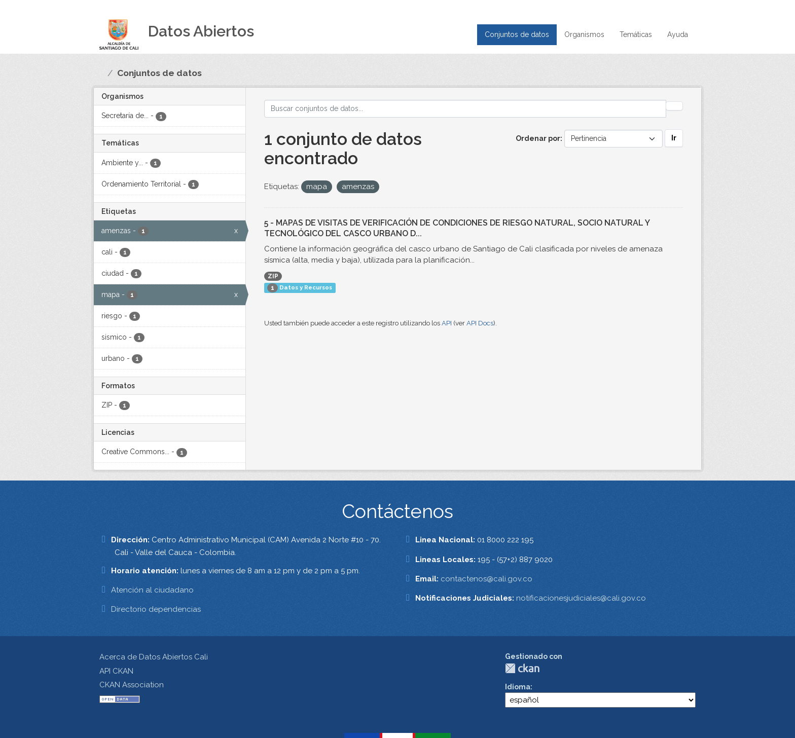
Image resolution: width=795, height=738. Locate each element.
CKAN (522, 668)
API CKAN (116, 671)
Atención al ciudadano (152, 590)
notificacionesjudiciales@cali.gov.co (581, 598)
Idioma (517, 687)
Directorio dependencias (156, 609)
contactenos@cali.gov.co (486, 578)
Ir (673, 138)
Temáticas (636, 34)
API (447, 323)
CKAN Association (131, 684)
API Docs (479, 323)
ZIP (273, 276)
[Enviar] (674, 105)
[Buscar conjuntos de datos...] (465, 109)
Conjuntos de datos (517, 34)
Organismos (584, 34)
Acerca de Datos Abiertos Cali (153, 656)
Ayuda (677, 34)
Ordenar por (538, 138)
